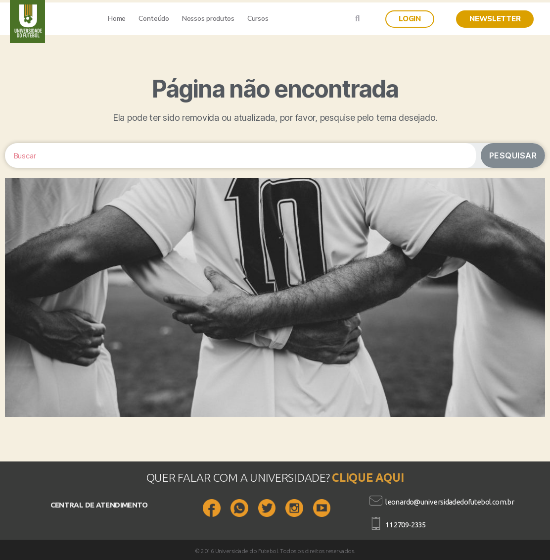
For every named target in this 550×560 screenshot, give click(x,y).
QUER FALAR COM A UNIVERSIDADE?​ (239, 477)
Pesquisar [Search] (513, 155)
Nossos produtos (208, 18)
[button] (409, 19)
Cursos (257, 18)
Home (117, 18)
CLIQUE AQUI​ (368, 477)
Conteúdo (153, 18)
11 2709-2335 (405, 524)
